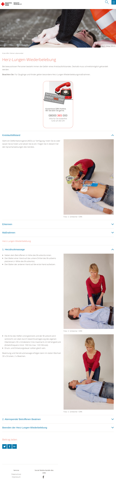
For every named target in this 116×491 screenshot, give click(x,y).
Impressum (16, 477)
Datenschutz (16, 474)
